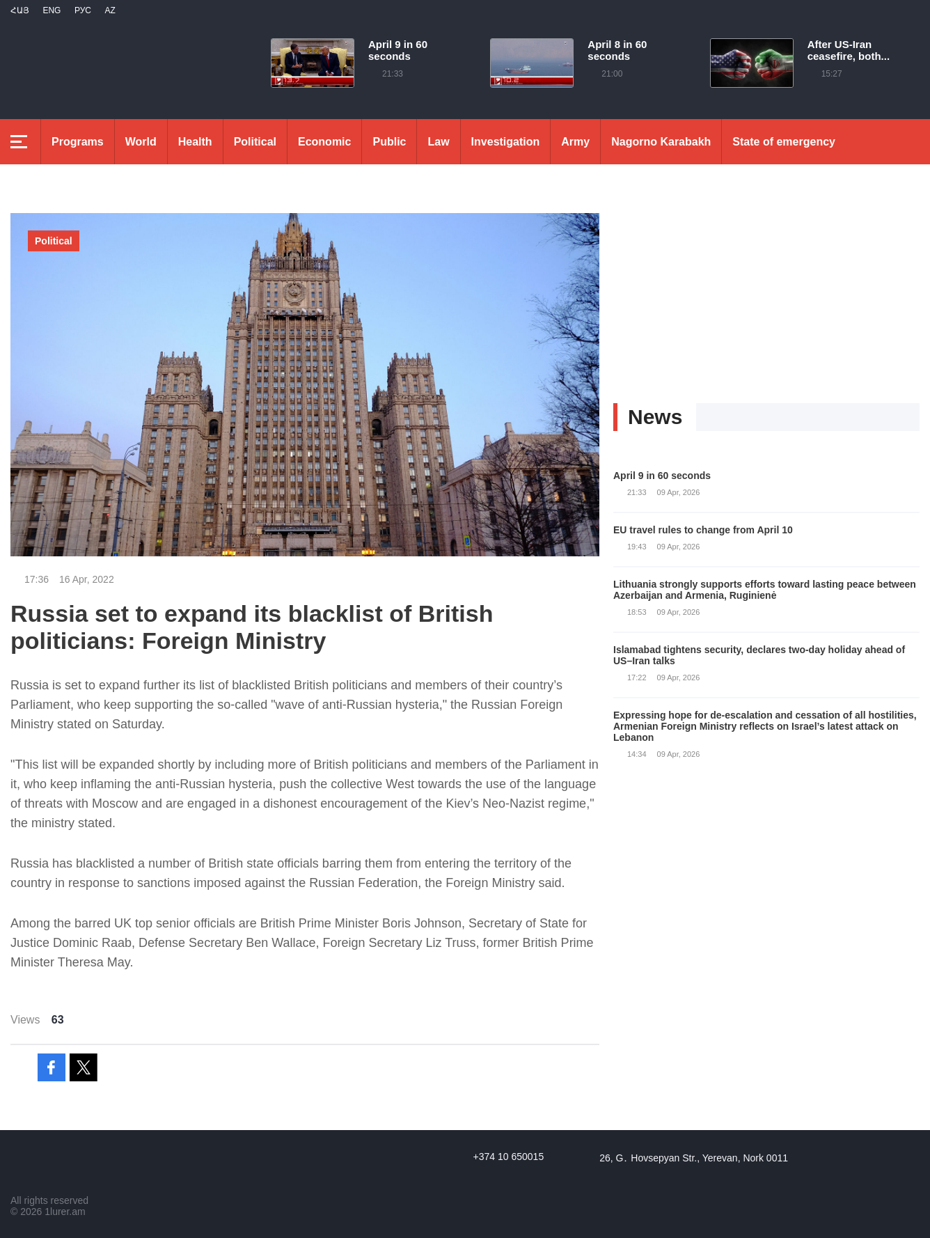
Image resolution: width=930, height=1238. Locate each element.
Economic (324, 142)
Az (109, 10)
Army (575, 142)
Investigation (505, 142)
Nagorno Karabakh (661, 142)
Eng (51, 10)
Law (438, 142)
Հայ (19, 10)
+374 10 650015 (508, 1156)
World (141, 142)
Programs (78, 142)
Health (195, 142)
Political (255, 142)
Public (389, 142)
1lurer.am (65, 1211)
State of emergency (783, 142)
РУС (82, 10)
